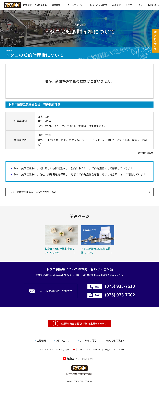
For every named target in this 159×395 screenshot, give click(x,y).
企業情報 (116, 5)
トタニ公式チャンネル (85, 358)
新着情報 (27, 5)
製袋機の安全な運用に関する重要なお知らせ (83, 323)
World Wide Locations (90, 349)
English (108, 349)
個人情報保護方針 (115, 340)
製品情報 (56, 5)
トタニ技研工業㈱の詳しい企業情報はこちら (33, 192)
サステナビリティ (134, 5)
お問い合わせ (63, 340)
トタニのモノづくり (75, 5)
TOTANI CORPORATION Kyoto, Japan (52, 349)
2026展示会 (41, 5)
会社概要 (41, 340)
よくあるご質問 (88, 340)
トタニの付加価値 (98, 5)
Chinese (120, 349)
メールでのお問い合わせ (55, 291)
